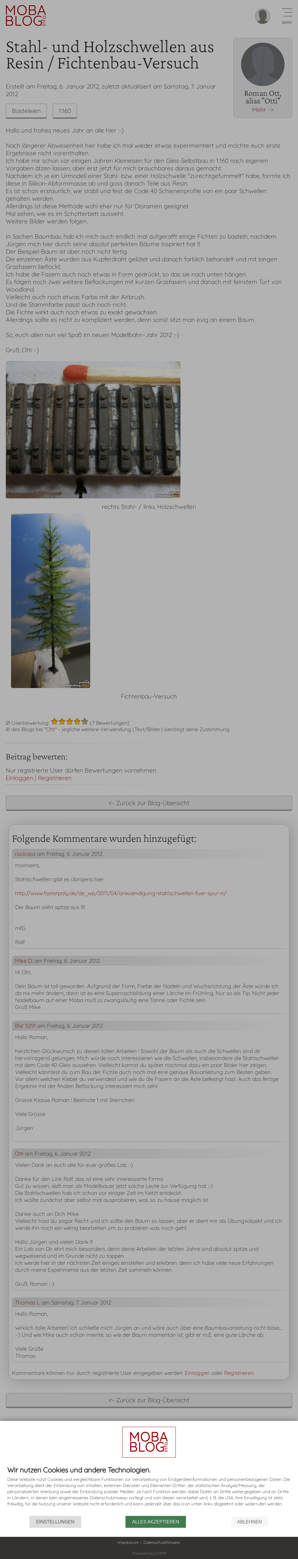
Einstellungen (55, 1521)
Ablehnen (249, 1521)
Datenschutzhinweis (161, 1542)
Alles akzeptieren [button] (155, 1521)
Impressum (128, 1542)
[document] (149, 1491)
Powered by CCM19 (149, 1553)
